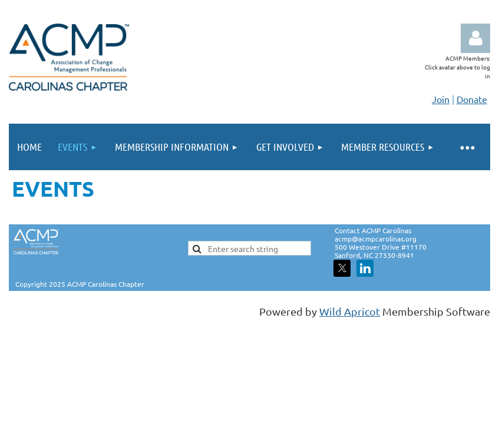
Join (441, 99)
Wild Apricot (349, 311)
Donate (472, 99)
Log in (475, 38)
